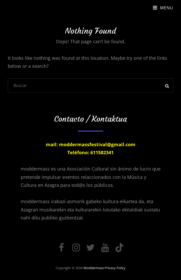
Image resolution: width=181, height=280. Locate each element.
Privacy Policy (115, 268)
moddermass (93, 268)
